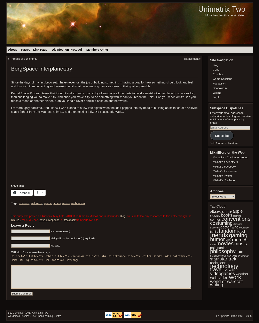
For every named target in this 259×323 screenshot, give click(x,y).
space (48, 203)
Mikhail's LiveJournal (225, 171)
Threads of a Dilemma (23, 58)
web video (78, 203)
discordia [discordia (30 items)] (215, 227)
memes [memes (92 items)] (240, 239)
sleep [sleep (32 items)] (223, 255)
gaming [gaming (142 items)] (238, 235)
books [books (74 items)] (226, 215)
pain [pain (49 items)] (213, 248)
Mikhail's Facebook (224, 166)
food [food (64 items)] (241, 231)
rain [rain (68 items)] (239, 251)
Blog (122, 216)
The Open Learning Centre (46, 316)
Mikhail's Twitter (222, 175)
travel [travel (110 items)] (216, 269)
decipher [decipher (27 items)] (237, 224)
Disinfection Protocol (67, 49)
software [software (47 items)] (233, 255)
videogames (62, 203)
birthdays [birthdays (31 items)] (215, 215)
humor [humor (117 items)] (217, 239)
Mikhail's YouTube (224, 180)
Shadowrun (220, 88)
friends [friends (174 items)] (219, 235)
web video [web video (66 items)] (219, 277)
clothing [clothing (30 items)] (237, 215)
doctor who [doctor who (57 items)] (229, 227)
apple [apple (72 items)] (238, 211)
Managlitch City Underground (230, 157)
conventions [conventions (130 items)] (235, 219)
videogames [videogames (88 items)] (222, 273)
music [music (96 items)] (240, 243)
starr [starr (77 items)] (214, 259)
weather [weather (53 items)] (242, 274)
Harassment (191, 58)
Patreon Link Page (34, 49)
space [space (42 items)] (245, 255)
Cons (216, 69)
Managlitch (219, 83)
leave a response (49, 219)
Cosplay (218, 74)
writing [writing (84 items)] (216, 284)
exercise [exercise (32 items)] (244, 227)
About (12, 49)
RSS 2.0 (16, 219)
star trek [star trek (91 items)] (228, 258)
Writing (217, 92)
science (24, 203)
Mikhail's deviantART (225, 161)
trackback (70, 219)
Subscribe (222, 135)
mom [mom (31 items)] (213, 244)
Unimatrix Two (221, 9)
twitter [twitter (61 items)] (233, 270)
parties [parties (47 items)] (222, 248)
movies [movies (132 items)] (225, 243)
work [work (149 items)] (235, 277)
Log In (216, 97)
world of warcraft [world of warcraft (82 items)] (226, 281)
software (36, 203)
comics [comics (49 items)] (215, 219)
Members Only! (97, 49)
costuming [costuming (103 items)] (221, 223)
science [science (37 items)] (215, 255)
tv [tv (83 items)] (225, 269)
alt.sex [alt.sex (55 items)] (215, 211)
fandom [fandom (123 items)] (227, 231)
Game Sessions (222, 78)
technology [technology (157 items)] (224, 266)
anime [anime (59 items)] (226, 211)
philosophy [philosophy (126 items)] (223, 251)
